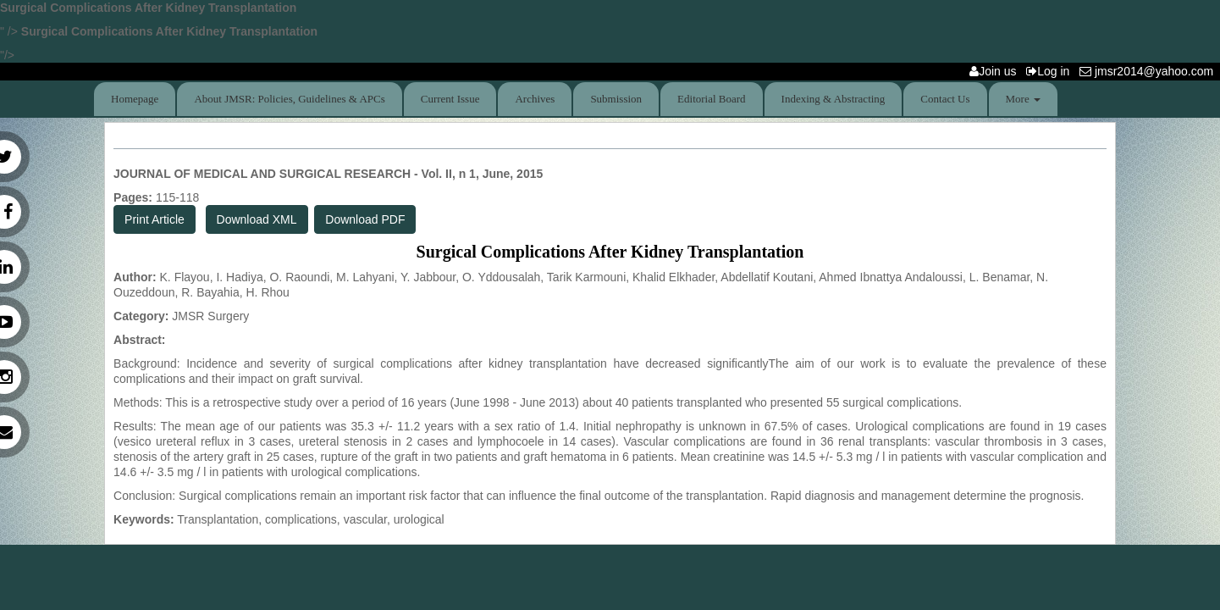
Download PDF (365, 219)
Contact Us (944, 98)
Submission (616, 98)
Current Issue (450, 98)
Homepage (134, 98)
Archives (535, 98)
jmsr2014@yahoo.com (1149, 71)
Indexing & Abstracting (833, 98)
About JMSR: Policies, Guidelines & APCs (289, 98)
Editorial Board (711, 98)
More (1023, 98)
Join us (996, 71)
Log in (1051, 71)
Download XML (257, 219)
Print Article (154, 219)
